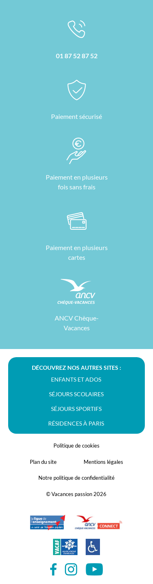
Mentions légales (103, 462)
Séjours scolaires (76, 394)
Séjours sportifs (76, 408)
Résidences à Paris (76, 423)
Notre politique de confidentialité (76, 477)
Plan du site (43, 462)
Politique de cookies (76, 445)
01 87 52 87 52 (77, 55)
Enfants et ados (76, 379)
